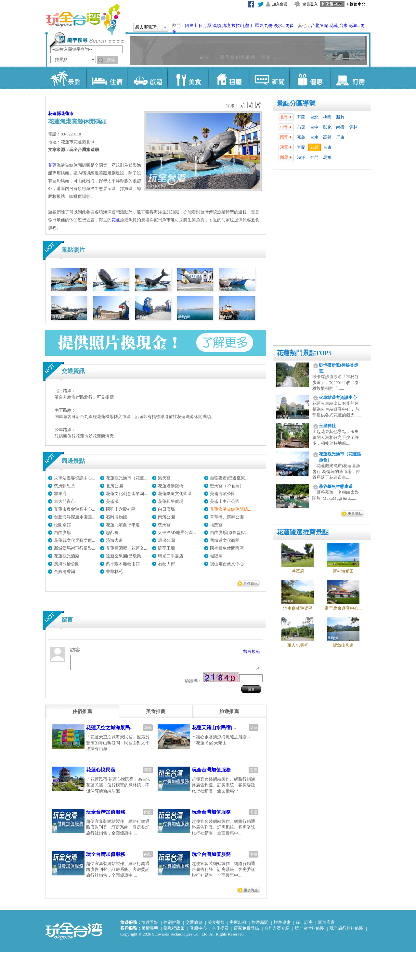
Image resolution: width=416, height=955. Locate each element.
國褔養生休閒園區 (227, 548)
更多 (289, 25)
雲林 (353, 127)
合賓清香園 (64, 571)
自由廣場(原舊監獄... (229, 532)
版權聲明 (149, 931)
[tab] (82, 714)
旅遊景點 (149, 925)
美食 (187, 78)
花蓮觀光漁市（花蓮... (126, 478)
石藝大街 (166, 563)
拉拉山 (237, 25)
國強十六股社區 (121, 509)
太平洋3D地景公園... (177, 532)
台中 (314, 127)
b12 (242, 105)
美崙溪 (112, 501)
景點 (66, 78)
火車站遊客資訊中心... (74, 478)
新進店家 (326, 925)
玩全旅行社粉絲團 (346, 931)
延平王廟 (166, 548)
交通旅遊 (194, 925)
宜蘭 (324, 25)
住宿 (106, 78)
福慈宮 (216, 524)
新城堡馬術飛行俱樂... (74, 548)
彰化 (327, 127)
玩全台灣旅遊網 (83, 19)
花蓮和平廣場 (170, 501)
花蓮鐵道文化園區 (175, 493)
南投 (340, 127)
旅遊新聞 (260, 925)
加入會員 (280, 4)
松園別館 (62, 524)
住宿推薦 (171, 925)
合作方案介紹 (277, 931)
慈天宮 (164, 524)
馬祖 (327, 157)
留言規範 (251, 651)
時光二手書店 (170, 556)
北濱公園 (114, 485)
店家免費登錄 (246, 931)
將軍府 (60, 493)
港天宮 (164, 478)
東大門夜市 (64, 501)
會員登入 (310, 4)
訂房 (350, 78)
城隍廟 (216, 556)
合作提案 (220, 931)
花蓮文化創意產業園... (126, 493)
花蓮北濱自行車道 (123, 524)
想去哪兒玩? (146, 27)
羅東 (259, 25)
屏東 (340, 137)
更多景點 (355, 514)
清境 (226, 25)
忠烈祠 (112, 532)
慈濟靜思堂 (64, 485)
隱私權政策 (174, 931)
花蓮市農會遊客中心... (74, 509)
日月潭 (205, 25)
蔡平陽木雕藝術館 (123, 563)
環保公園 (166, 540)
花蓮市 (67, 113)
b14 (258, 105)
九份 (268, 25)
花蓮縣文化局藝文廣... (74, 540)
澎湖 (353, 25)
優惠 (309, 78)
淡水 (278, 25)
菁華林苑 (114, 571)
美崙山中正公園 (225, 501)
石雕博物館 (116, 517)
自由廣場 (62, 532)
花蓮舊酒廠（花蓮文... (126, 548)
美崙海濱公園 (222, 493)
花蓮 (334, 25)
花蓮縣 (54, 113)
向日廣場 (166, 509)
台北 (315, 25)
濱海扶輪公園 (66, 563)
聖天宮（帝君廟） (227, 485)
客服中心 (198, 931)
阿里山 (191, 25)
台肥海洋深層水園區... (74, 517)
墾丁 (249, 25)
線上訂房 (304, 925)
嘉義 (301, 137)
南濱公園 (166, 517)
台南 (314, 137)
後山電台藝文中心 (227, 563)
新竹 (340, 117)
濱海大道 (114, 540)
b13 (250, 105)
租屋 (228, 78)
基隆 (301, 117)
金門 (314, 157)
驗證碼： (193, 683)
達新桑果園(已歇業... (125, 556)
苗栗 (301, 127)
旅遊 (147, 78)
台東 (343, 25)
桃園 (327, 117)
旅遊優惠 (282, 925)
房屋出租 (237, 925)
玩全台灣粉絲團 (309, 931)
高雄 (327, 137)
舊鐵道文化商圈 (225, 540)
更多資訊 (250, 583)
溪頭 (217, 25)
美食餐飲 (216, 925)
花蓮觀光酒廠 (66, 556)
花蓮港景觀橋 (170, 485)
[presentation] (82, 714)
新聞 (269, 78)
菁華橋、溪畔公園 (227, 517)
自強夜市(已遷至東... (229, 478)
